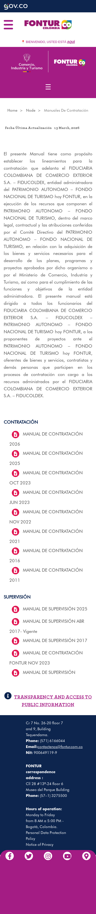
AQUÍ (71, 42)
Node (30, 110)
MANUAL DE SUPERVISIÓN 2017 (55, 640)
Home (12, 110)
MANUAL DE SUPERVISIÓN (49, 672)
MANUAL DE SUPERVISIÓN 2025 (55, 608)
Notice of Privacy (39, 844)
